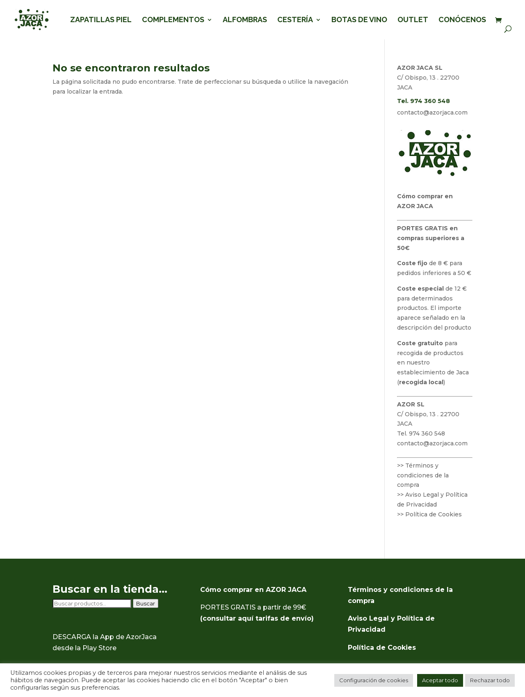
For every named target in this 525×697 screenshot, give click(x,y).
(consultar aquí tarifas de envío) (257, 618)
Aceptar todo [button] (440, 680)
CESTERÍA (295, 20)
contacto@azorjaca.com (432, 112)
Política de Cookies (382, 647)
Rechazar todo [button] (490, 680)
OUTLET (412, 20)
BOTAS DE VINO (359, 20)
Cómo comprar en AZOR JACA (253, 590)
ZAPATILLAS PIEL (101, 20)
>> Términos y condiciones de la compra (423, 475)
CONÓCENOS (462, 20)
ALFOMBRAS (245, 20)
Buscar (145, 603)
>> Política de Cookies (429, 514)
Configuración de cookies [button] (373, 680)
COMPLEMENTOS (173, 20)
